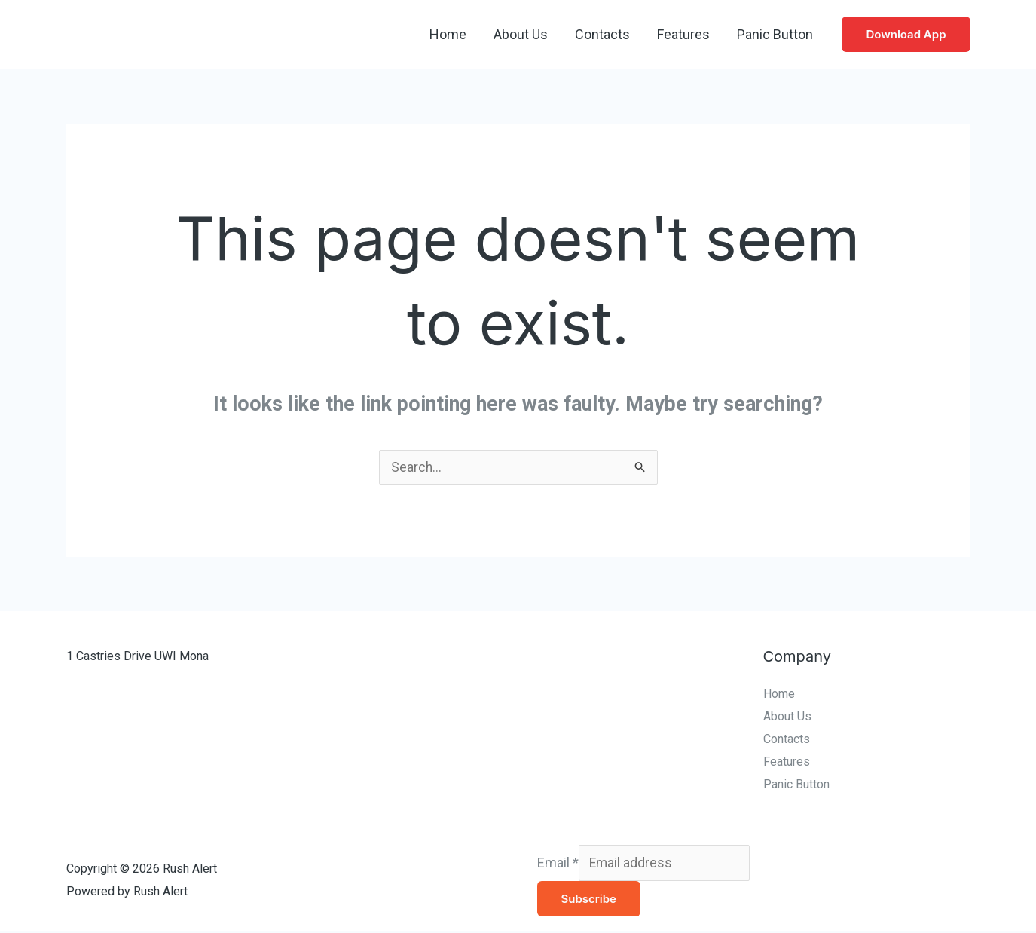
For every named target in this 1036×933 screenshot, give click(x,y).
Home (447, 34)
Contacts (602, 34)
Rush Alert (160, 34)
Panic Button (775, 34)
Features (683, 34)
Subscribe (588, 900)
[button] (906, 34)
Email (558, 863)
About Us (521, 34)
